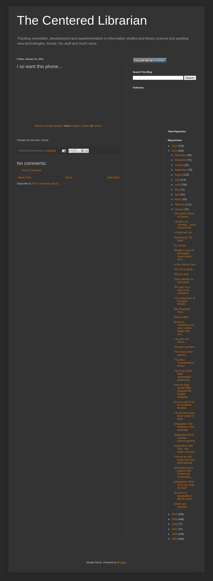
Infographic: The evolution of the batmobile (184, 426)
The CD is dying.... (184, 269)
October (179, 165)
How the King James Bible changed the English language (182, 391)
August (179, 174)
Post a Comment (31, 170)
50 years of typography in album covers (183, 495)
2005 (175, 538)
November (181, 160)
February (180, 204)
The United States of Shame (184, 215)
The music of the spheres (183, 353)
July (177, 179)
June (178, 184)
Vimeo (98, 125)
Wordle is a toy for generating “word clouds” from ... (184, 255)
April (177, 194)
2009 (175, 519)
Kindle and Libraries (180, 505)
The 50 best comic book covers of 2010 (184, 416)
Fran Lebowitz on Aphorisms (183, 281)
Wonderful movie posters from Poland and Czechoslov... (183, 472)
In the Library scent (184, 264)
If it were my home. (184, 347)
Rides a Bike (181, 317)
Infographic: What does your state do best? (184, 484)
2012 (175, 145)
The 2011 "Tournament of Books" (184, 362)
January (179, 209)
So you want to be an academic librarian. (184, 405)
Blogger (121, 562)
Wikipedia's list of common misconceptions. (184, 437)
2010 (175, 514)
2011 (175, 150)
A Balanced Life (182, 232)
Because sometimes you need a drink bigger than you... (184, 328)
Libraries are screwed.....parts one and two (185, 224)
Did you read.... (182, 274)
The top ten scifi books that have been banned (184, 459)
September (181, 169)
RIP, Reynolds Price (182, 311)
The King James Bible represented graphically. (183, 375)
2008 (175, 524)
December (181, 155)
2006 (175, 534)
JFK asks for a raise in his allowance (182, 290)
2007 (175, 529)
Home (69, 177)
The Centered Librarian (82, 20)
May (177, 189)
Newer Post (24, 177)
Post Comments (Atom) (45, 183)
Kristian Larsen (80, 125)
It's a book (179, 245)
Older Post (113, 177)
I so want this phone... (181, 340)
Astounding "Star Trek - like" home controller (184, 448)
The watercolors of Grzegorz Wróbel (184, 301)
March (178, 199)
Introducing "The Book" (183, 239)
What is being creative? (49, 125)
